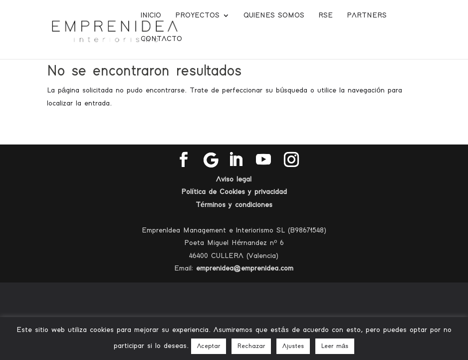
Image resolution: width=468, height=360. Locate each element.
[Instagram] (291, 160)
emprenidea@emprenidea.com (244, 268)
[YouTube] (263, 160)
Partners (367, 15)
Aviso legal (233, 179)
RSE (325, 15)
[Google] (211, 160)
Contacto (161, 39)
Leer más (334, 346)
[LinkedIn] (235, 160)
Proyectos (197, 15)
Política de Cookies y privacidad (234, 192)
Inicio (151, 15)
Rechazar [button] (251, 346)
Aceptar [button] (208, 346)
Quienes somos (273, 15)
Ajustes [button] (293, 346)
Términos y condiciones (234, 204)
